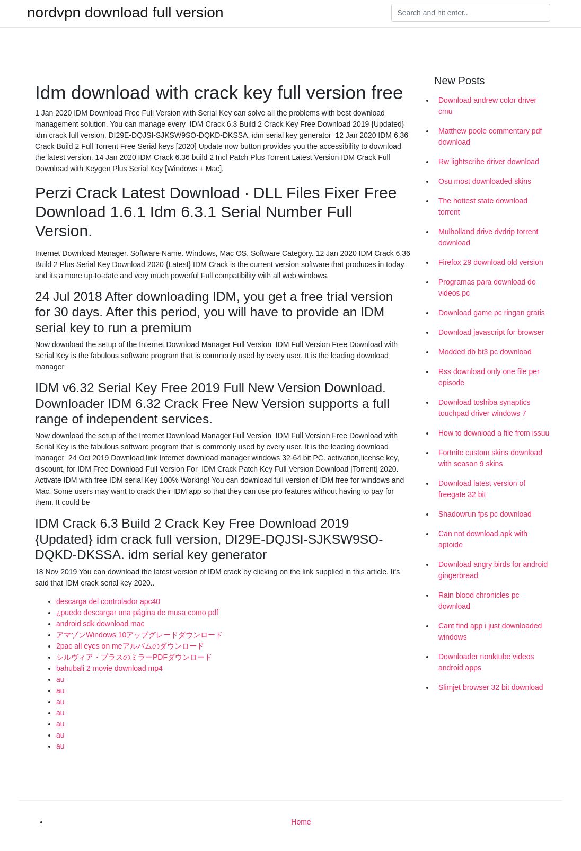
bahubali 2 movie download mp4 (109, 668)
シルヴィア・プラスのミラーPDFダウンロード (134, 657)
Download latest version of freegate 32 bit (481, 489)
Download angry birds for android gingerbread (493, 570)
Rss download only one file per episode (489, 377)
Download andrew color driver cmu (487, 106)
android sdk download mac (100, 623)
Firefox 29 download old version (490, 262)
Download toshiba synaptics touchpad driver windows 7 (484, 408)
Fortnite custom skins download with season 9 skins (490, 458)
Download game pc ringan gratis (491, 312)
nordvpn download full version (125, 12)
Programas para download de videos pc (487, 287)
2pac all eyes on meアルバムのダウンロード (130, 646)
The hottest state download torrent (482, 206)
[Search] (470, 13)
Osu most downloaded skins (484, 181)
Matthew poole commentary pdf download (490, 136)
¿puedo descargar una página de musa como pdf (137, 612)
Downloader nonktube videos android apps (486, 662)
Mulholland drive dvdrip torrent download (488, 237)
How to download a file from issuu (493, 433)
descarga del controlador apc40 (108, 601)
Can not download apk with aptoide (482, 539)
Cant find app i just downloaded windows (490, 631)
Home (301, 822)
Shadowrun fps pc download (485, 514)
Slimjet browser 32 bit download (490, 687)
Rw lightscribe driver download (488, 161)
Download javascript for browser (491, 332)
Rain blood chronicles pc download (479, 600)
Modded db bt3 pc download (485, 352)
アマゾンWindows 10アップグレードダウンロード (139, 635)
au (60, 679)
